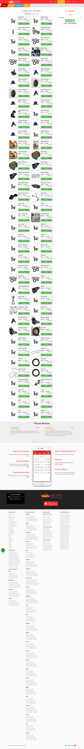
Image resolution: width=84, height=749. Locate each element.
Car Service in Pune (29, 725)
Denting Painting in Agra (13, 575)
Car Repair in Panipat (29, 717)
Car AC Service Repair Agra (13, 576)
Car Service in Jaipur (29, 616)
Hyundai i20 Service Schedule (14, 559)
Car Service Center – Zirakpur (31, 739)
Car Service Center (12, 517)
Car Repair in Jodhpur (30, 635)
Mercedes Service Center (47, 533)
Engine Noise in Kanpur (64, 536)
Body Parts (10, 546)
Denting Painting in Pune (30, 728)
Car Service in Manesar (30, 661)
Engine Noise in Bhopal (64, 520)
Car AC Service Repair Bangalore (31, 519)
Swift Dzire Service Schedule (14, 555)
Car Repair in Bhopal (29, 526)
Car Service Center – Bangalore (31, 521)
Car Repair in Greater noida (31, 581)
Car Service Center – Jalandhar (31, 630)
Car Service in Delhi (29, 552)
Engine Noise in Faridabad (65, 525)
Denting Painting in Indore (30, 609)
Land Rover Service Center (47, 532)
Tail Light (10, 541)
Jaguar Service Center (47, 531)
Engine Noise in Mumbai (64, 541)
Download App (11, 516)
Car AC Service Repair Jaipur (31, 619)
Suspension (11, 537)
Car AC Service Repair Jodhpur (31, 638)
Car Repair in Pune (29, 726)
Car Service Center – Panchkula (31, 712)
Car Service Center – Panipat (31, 721)
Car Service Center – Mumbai (31, 685)
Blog (51, 1)
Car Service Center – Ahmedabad (14, 587)
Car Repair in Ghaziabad (30, 571)
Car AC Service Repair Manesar (31, 665)
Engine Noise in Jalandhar (64, 534)
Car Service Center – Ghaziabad (31, 575)
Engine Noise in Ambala (64, 517)
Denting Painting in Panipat (31, 719)
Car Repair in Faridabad (30, 562)
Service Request (11, 514)
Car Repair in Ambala (12, 601)
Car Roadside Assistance (13, 526)
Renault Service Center (47, 522)
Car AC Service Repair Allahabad (14, 595)
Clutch (10, 536)
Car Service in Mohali (29, 670)
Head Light (10, 540)
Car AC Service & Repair (13, 521)
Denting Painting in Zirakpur (31, 737)
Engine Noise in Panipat (64, 546)
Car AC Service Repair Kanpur (31, 647)
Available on (50, 503)
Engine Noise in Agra (64, 514)
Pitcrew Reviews (42, 423)
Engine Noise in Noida (64, 544)
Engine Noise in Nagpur (64, 542)
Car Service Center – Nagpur (31, 694)
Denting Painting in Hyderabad (31, 600)
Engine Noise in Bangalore (65, 519)
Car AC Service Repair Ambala (14, 604)
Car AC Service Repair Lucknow (31, 656)
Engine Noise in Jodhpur (64, 535)
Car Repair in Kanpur (29, 644)
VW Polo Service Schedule (13, 564)
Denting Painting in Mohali (30, 673)
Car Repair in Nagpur (29, 690)
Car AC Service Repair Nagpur (31, 692)
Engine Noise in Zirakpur (64, 549)
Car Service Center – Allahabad (14, 596)
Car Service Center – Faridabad (31, 566)
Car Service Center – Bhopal (31, 530)
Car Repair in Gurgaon (30, 590)
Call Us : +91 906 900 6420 (70, 23)
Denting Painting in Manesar (31, 664)
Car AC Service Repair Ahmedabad (15, 585)
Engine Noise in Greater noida (65, 527)
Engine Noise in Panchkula (65, 545)
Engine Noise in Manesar (64, 539)
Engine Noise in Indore (64, 531)
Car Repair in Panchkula (30, 708)
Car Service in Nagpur (30, 689)
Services (68, 1)
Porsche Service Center (47, 535)
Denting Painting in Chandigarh (31, 536)
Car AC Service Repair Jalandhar (31, 629)
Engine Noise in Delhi (64, 524)
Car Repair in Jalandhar (30, 626)
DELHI (38, 427)
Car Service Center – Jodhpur (31, 639)
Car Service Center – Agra (13, 578)
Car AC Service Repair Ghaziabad (32, 574)
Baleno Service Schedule (13, 556)
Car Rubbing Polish (12, 525)
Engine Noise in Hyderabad (65, 530)
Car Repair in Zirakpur (30, 735)
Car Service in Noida (29, 698)
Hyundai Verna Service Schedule (14, 560)
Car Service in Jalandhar (30, 625)
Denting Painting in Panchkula (31, 709)
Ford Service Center (46, 517)
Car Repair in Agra (12, 574)
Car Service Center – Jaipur (30, 621)
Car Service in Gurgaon (30, 588)
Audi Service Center (46, 528)
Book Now (61, 1)
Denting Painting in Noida (30, 700)
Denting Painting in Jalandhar (31, 627)
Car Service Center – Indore (31, 612)
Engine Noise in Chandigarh (65, 521)
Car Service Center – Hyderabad (31, 603)
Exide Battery (11, 530)
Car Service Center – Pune (30, 730)
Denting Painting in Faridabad (31, 564)
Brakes (10, 535)
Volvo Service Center (46, 537)
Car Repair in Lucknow (30, 653)
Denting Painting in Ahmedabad (14, 584)
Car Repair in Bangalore (30, 517)
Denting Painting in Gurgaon (31, 591)
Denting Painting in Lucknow (31, 655)
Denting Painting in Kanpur (31, 646)
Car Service (11, 519)
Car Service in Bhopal (29, 525)
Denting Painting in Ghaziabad (31, 573)
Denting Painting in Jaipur (30, 618)
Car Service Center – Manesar (31, 666)
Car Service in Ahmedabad (13, 582)
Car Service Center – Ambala (14, 605)
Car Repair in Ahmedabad (13, 583)
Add (24, 23)
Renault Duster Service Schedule (14, 563)
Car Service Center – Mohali (31, 675)
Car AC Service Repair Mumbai (31, 683)
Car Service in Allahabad (13, 591)
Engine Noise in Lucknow (64, 537)
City (73, 1)
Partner (54, 1)
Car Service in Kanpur (30, 643)
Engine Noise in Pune (64, 547)
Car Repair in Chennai (30, 544)
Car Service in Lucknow (30, 652)
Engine (10, 542)
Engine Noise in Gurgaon (64, 529)
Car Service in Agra (12, 573)
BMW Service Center (46, 530)
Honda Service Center (47, 518)
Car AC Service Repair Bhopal (31, 528)
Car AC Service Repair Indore (31, 610)
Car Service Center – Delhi (30, 557)
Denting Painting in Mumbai (31, 682)
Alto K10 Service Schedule (13, 553)
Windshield (11, 547)
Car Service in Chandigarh (30, 534)
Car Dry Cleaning (12, 524)
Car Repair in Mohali (29, 672)
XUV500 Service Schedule (13, 567)
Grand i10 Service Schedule (13, 558)
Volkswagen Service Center (48, 536)
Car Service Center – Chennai (31, 548)
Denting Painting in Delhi (30, 554)
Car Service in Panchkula (30, 707)
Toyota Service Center (47, 524)
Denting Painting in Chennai (31, 545)
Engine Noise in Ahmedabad (65, 515)
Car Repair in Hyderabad (30, 599)
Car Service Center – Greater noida (32, 584)
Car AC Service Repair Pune (31, 729)
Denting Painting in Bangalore (31, 518)
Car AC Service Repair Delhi (31, 556)
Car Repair (10, 520)
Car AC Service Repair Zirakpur (31, 738)
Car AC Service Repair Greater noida (32, 583)
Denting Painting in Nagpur (31, 691)
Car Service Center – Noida (30, 703)
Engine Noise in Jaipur (64, 532)
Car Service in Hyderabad (30, 598)
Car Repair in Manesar (30, 663)
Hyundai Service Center (47, 519)
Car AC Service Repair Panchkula (31, 711)
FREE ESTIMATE (3, 553)
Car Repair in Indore (29, 608)
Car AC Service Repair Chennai (31, 547)
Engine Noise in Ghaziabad (65, 526)
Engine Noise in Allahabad (65, 516)
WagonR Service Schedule (13, 551)
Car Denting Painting (12, 522)
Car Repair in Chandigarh (30, 535)
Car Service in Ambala (12, 600)
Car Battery (11, 529)
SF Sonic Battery (11, 532)
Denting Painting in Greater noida (32, 582)
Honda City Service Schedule (14, 561)
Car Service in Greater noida (31, 579)
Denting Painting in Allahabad (14, 593)
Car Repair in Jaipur (29, 617)
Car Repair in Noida (29, 699)
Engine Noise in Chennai (64, 522)
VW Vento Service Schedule (13, 565)
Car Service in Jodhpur (30, 634)
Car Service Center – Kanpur (31, 648)
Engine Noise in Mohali (64, 540)
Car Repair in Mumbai (30, 681)
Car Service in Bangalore (30, 516)
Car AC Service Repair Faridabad (31, 565)
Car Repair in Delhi (29, 553)
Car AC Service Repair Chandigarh (32, 538)
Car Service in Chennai (30, 543)
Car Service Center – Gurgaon (31, 593)
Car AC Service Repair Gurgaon (31, 592)
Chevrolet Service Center (47, 516)
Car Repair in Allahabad (13, 592)
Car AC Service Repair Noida (31, 702)
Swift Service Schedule (13, 554)
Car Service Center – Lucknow (31, 657)
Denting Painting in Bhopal (30, 527)
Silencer (10, 545)
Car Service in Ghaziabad (30, 570)
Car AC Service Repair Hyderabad (32, 601)
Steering (10, 544)
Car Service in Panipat (30, 716)
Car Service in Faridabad (30, 561)
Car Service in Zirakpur (30, 734)
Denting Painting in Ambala (13, 602)
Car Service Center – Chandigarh (31, 539)
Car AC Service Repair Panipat (31, 720)
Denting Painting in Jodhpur (31, 636)
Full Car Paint (11, 527)
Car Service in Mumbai (30, 680)
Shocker (10, 539)
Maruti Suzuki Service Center (48, 521)
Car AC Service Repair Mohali (31, 674)
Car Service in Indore (29, 607)
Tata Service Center (46, 523)
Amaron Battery (11, 531)
